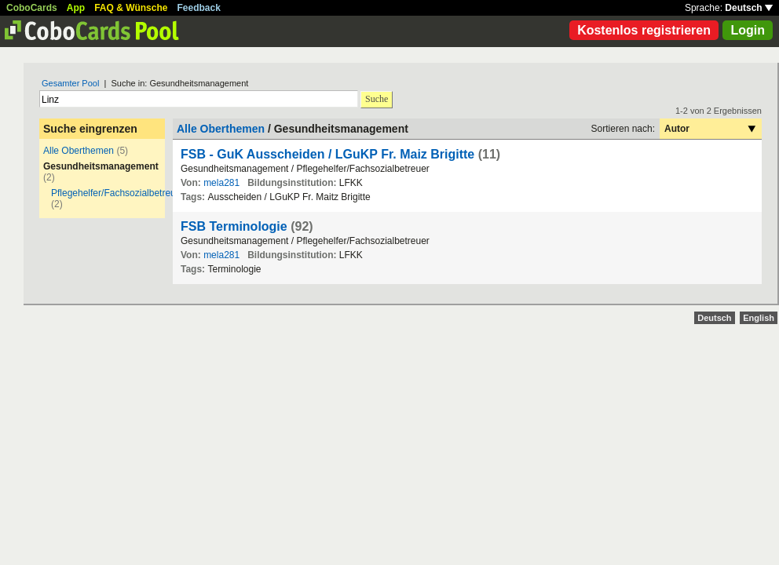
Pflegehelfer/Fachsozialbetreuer (117, 193)
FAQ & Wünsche (130, 7)
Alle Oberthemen (78, 150)
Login (747, 30)
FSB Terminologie (234, 226)
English (758, 318)
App (76, 7)
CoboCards (31, 7)
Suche (376, 98)
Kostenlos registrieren (644, 30)
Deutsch (749, 7)
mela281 (221, 182)
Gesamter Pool (70, 83)
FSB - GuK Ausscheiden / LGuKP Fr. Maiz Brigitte (329, 154)
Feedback (199, 7)
